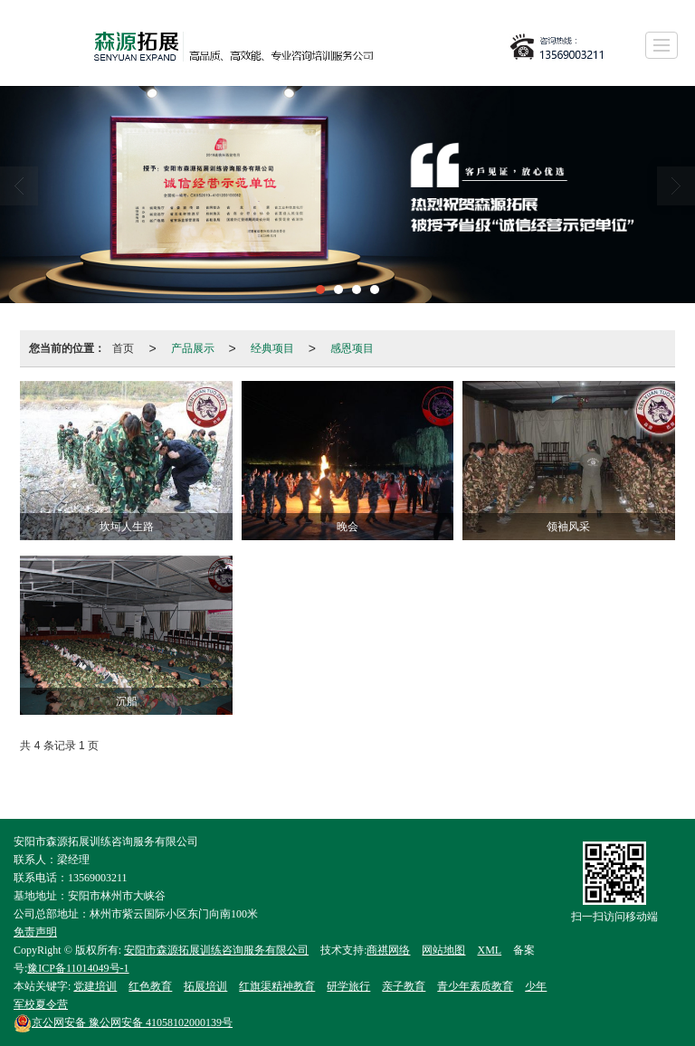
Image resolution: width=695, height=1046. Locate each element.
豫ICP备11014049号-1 (78, 968)
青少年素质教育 (475, 986)
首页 (123, 348)
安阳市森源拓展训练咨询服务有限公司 (216, 950)
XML (489, 950)
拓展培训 (205, 986)
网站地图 (443, 950)
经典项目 (272, 348)
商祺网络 (388, 950)
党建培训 (95, 986)
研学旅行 (348, 986)
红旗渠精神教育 (277, 986)
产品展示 (192, 348)
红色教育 (150, 986)
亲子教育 (403, 986)
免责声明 (35, 932)
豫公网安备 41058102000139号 (123, 1022)
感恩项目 (352, 348)
